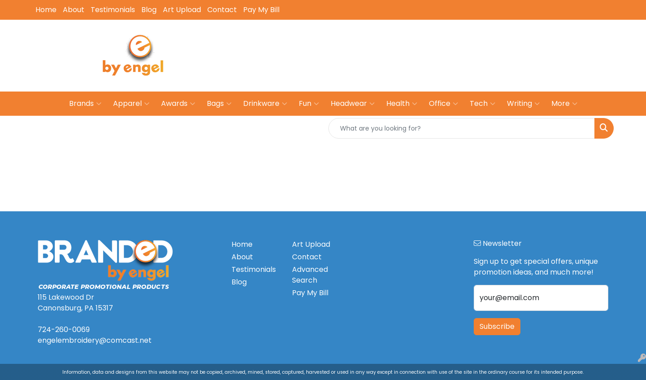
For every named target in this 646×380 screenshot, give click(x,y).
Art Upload (182, 9)
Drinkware (265, 103)
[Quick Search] (461, 128)
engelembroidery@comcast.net (557, 49)
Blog (149, 9)
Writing (523, 103)
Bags (219, 103)
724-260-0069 (467, 49)
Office (443, 103)
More (564, 103)
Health (401, 103)
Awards (178, 103)
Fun (309, 103)
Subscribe (497, 326)
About (73, 9)
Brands (85, 103)
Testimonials (113, 9)
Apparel (131, 103)
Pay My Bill (261, 9)
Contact (222, 9)
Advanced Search (310, 274)
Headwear (353, 103)
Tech (482, 103)
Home (46, 9)
